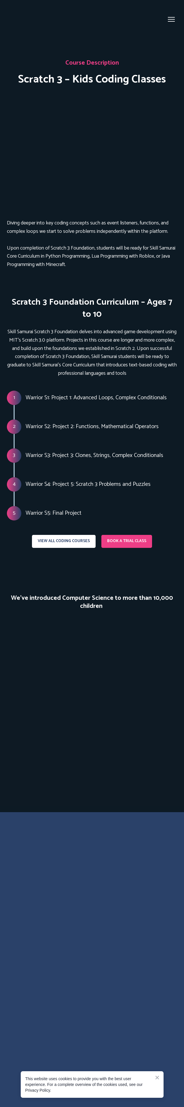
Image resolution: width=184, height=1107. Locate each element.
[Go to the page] (30, 19)
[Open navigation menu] (171, 19)
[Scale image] (92, 699)
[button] (64, 541)
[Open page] (92, 152)
